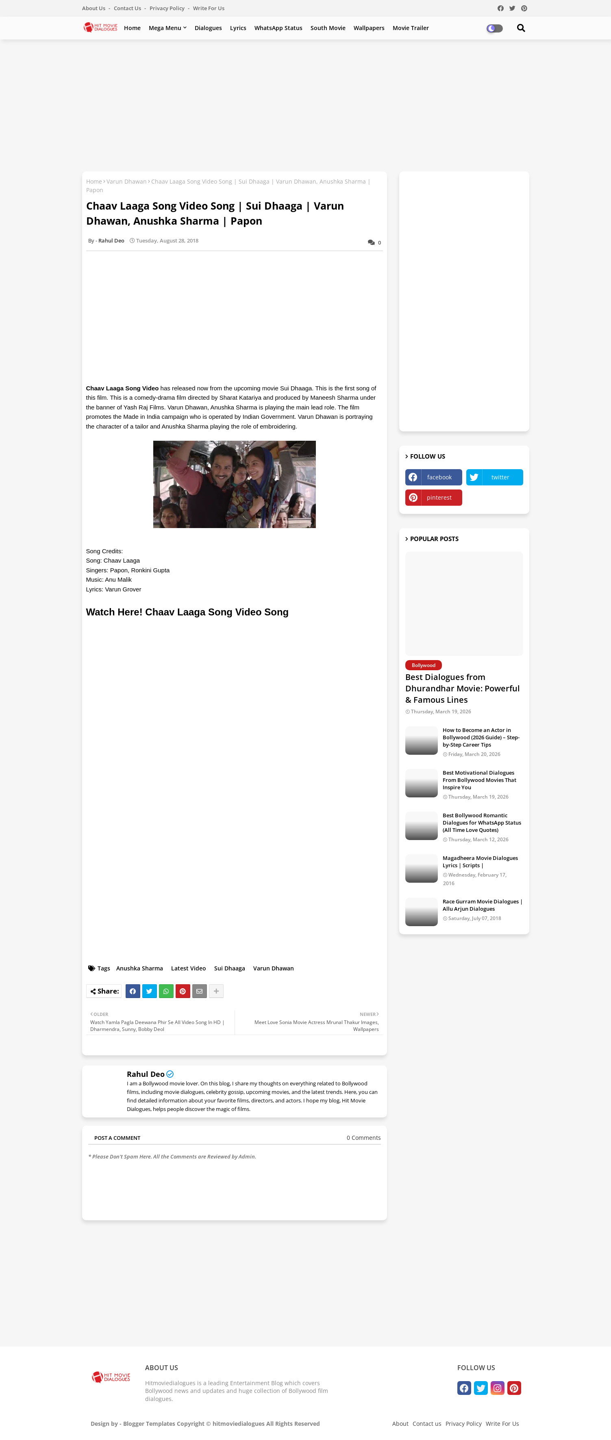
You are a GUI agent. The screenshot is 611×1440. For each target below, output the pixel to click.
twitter (500, 477)
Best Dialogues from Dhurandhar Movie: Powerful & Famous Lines (462, 688)
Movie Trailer (411, 28)
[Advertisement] (305, 104)
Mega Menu (165, 28)
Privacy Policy (168, 8)
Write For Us (208, 8)
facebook (439, 477)
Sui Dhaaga (229, 968)
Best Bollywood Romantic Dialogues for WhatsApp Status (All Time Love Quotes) (482, 823)
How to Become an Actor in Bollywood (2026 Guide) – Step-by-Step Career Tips (481, 737)
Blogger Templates (149, 1423)
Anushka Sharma (139, 968)
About (400, 1423)
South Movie (328, 28)
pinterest (439, 497)
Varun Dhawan (127, 181)
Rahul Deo (146, 1074)
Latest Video (188, 968)
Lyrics (238, 28)
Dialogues (208, 28)
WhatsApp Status (278, 28)
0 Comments (364, 1137)
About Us (94, 8)
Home (132, 28)
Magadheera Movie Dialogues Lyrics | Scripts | (480, 861)
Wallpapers (369, 28)
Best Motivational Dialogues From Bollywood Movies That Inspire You (479, 780)
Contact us (128, 8)
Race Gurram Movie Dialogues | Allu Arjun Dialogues (483, 905)
